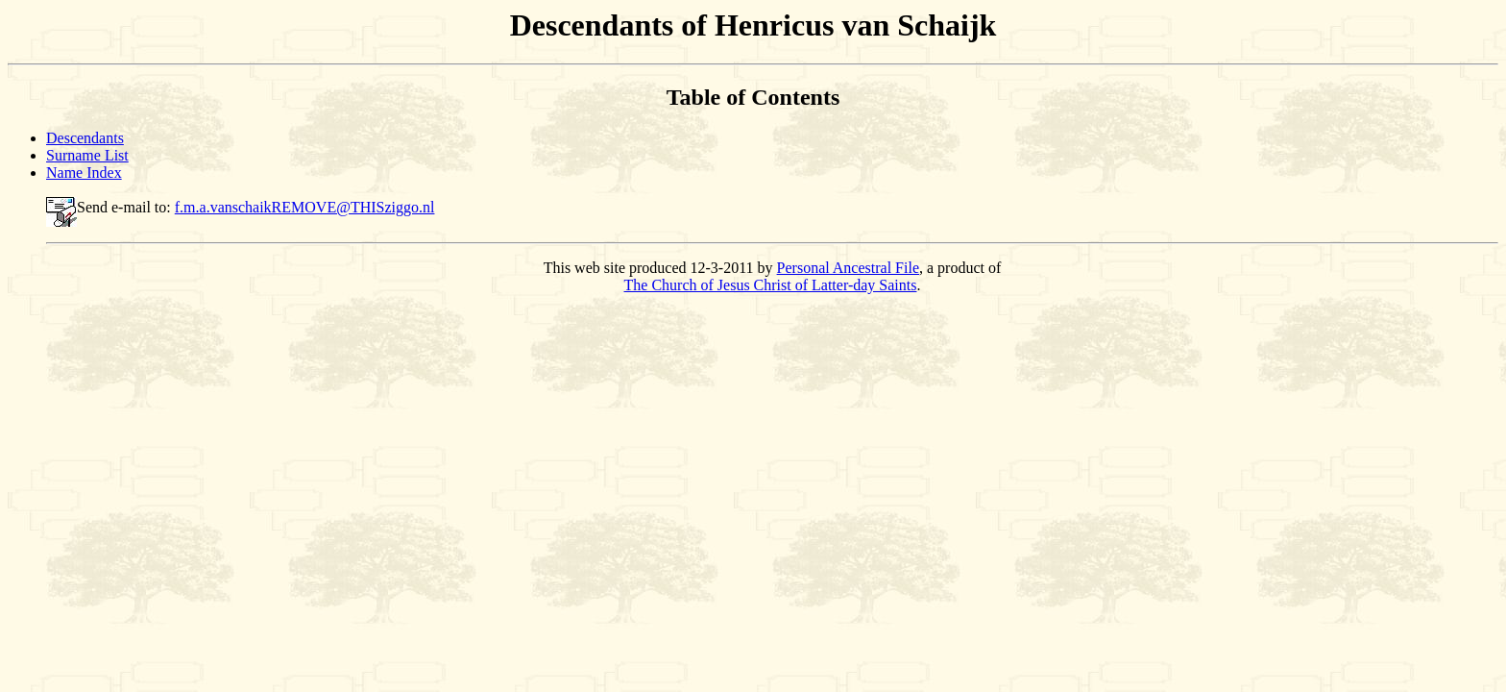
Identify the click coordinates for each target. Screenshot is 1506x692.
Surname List (87, 155)
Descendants (85, 138)
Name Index (84, 172)
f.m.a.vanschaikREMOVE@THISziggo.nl (305, 207)
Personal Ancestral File (848, 268)
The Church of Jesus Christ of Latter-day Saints (770, 285)
